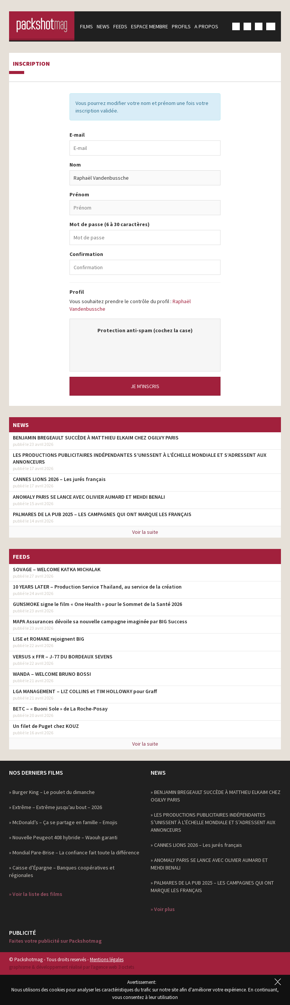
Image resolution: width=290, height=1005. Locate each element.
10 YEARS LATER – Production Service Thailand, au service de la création (97, 586)
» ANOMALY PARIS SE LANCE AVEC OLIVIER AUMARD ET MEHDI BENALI (209, 864)
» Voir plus (163, 909)
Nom (75, 164)
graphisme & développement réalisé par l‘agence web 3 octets (71, 967)
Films (89, 26)
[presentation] (145, 349)
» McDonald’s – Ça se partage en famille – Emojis (63, 822)
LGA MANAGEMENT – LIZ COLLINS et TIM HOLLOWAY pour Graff (85, 691)
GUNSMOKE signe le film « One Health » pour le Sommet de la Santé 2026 (97, 604)
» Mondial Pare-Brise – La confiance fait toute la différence (74, 852)
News (105, 26)
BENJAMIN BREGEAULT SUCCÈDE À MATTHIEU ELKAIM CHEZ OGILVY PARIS (96, 437)
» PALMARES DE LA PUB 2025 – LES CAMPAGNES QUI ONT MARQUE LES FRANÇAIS (212, 886)
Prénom (79, 194)
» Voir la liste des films (35, 894)
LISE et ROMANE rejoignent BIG (48, 638)
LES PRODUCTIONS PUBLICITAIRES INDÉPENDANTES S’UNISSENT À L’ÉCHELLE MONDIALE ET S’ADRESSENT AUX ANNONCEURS (140, 458)
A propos (209, 26)
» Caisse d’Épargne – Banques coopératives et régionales (61, 871)
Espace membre (152, 26)
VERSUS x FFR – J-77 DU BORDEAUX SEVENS (63, 656)
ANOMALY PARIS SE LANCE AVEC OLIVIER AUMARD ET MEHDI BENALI (89, 496)
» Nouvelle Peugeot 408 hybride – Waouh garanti (63, 837)
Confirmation (86, 254)
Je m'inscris (145, 386)
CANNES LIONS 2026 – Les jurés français (59, 479)
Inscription (31, 63)
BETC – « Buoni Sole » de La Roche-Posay (60, 708)
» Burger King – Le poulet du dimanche (52, 792)
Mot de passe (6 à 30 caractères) (109, 224)
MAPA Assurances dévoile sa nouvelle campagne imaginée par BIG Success (100, 621)
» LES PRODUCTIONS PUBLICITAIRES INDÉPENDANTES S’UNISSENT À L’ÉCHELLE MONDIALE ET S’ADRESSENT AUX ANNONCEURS (213, 822)
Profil (76, 291)
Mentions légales (106, 959)
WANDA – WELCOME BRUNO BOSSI (52, 674)
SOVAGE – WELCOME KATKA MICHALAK (56, 569)
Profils (183, 26)
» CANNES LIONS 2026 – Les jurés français (196, 845)
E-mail (77, 134)
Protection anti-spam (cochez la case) (145, 330)
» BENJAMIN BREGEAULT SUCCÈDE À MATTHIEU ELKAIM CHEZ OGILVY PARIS (216, 796)
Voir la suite (145, 532)
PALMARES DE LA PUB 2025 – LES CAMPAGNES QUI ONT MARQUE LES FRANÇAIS (102, 514)
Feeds (123, 26)
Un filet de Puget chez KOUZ (46, 726)
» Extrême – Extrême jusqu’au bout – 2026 (55, 807)
